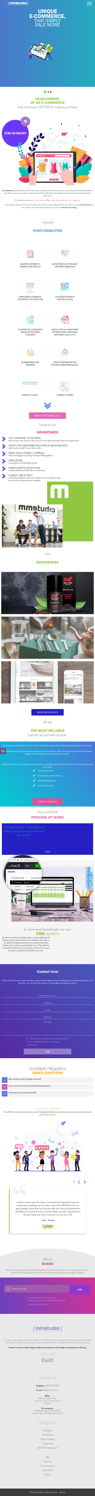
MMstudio (33, 1492)
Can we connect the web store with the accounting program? (30, 1086)
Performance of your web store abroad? (22, 1093)
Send (47, 1051)
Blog (47, 1457)
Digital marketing (48, 1439)
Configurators (47, 1443)
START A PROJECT (47, 801)
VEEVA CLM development (47, 1447)
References (47, 1470)
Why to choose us (47, 1465)
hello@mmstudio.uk (50, 1390)
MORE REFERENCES (47, 712)
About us (47, 1461)
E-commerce (47, 1434)
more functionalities (47, 415)
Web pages (47, 1430)
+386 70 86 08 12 (52, 1385)
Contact (47, 1474)
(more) (35, 1045)
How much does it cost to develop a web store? (25, 1079)
